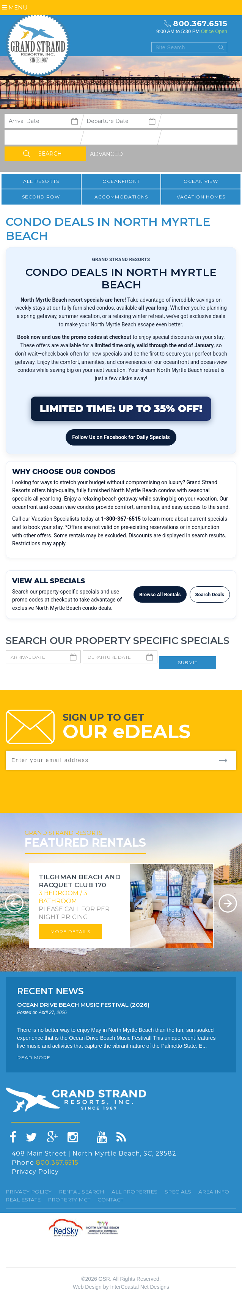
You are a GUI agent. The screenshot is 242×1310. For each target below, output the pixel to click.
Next (227, 903)
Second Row (41, 197)
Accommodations (121, 197)
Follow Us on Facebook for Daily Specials (121, 437)
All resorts (41, 181)
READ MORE (33, 1057)
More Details (70, 931)
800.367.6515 (200, 23)
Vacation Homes (201, 197)
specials (178, 1192)
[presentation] (178, 785)
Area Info (213, 1192)
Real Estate (23, 1200)
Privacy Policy (35, 1171)
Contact (110, 1200)
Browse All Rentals (160, 594)
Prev (14, 903)
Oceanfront (121, 181)
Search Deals (209, 594)
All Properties (134, 1192)
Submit (188, 662)
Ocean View (201, 181)
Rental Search (81, 1192)
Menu (15, 7)
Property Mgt (69, 1200)
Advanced (106, 154)
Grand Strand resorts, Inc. (38, 44)
